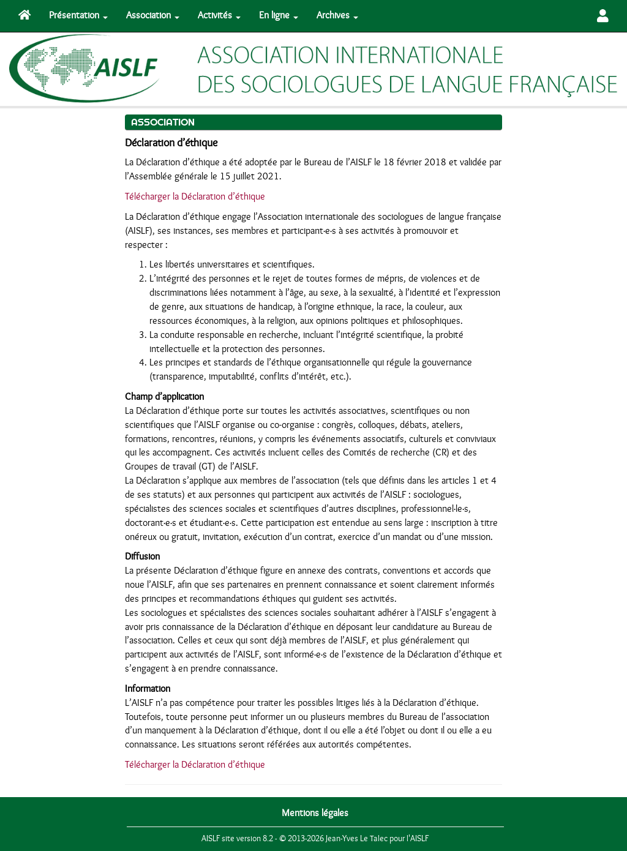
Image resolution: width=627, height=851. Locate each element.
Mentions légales (315, 813)
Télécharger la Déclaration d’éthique (195, 196)
